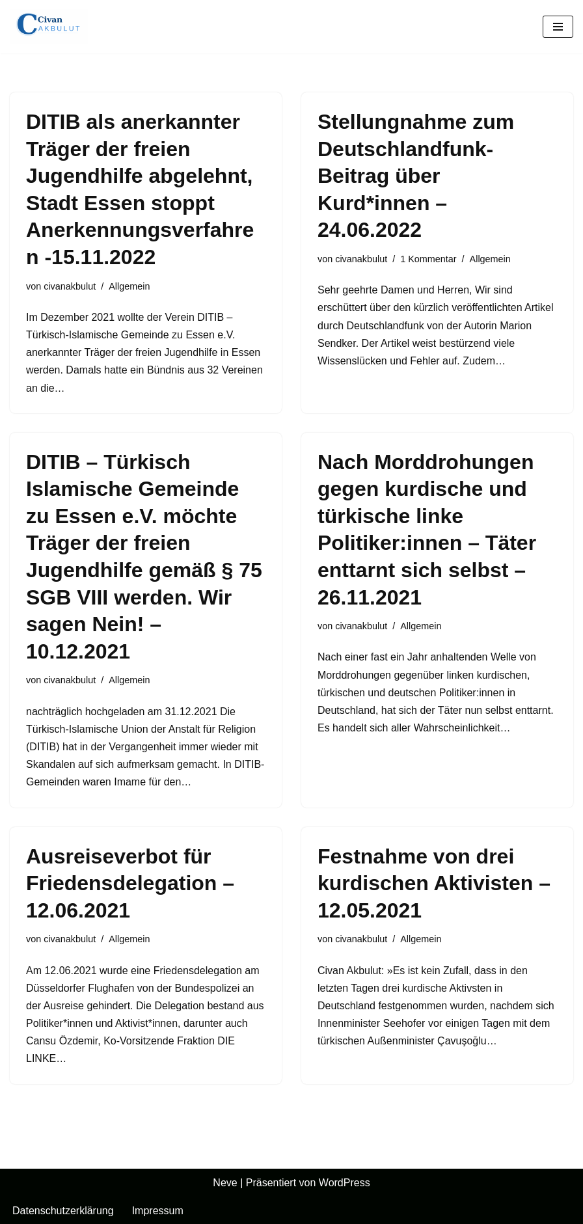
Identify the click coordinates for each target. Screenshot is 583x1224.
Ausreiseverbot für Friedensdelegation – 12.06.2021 (130, 883)
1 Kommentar (428, 259)
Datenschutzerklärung (63, 1210)
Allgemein (129, 286)
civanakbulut (70, 286)
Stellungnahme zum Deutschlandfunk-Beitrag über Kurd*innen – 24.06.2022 (416, 175)
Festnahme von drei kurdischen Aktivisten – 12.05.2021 (434, 883)
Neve (225, 1182)
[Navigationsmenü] (558, 27)
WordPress (344, 1182)
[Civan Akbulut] (49, 26)
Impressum (157, 1210)
